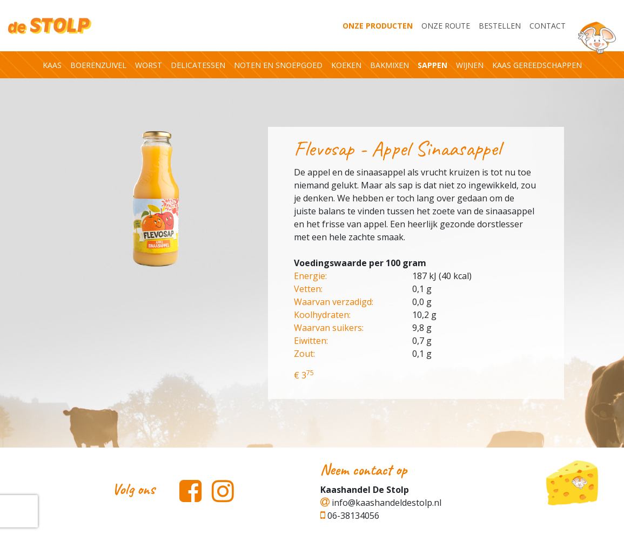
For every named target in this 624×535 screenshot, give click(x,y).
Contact (547, 26)
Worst (148, 65)
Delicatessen (198, 65)
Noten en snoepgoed (278, 65)
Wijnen (470, 65)
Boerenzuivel (98, 65)
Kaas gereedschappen (537, 65)
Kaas (52, 65)
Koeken (346, 65)
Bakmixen (389, 65)
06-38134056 (349, 516)
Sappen (432, 65)
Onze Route (445, 26)
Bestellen (500, 26)
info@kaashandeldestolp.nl (380, 503)
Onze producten (378, 26)
